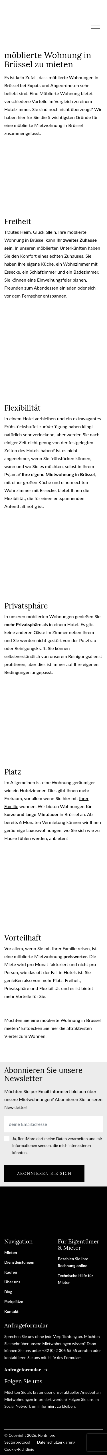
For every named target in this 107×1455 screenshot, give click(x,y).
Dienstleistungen (19, 1262)
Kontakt (11, 1311)
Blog (8, 1291)
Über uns (12, 1281)
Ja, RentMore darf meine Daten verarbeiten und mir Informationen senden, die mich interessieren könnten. (57, 1145)
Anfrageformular (22, 1369)
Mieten (10, 1252)
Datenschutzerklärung (56, 1442)
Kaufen (10, 1272)
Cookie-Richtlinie (19, 1449)
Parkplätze (13, 1301)
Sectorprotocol (17, 1442)
